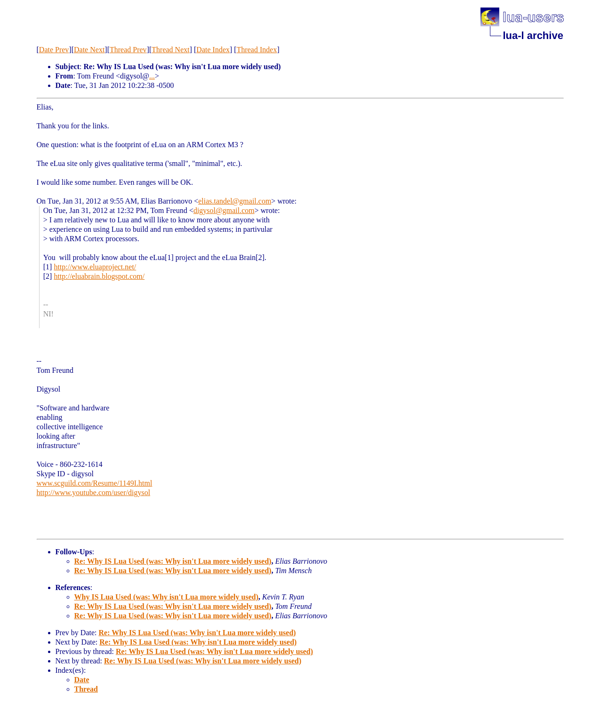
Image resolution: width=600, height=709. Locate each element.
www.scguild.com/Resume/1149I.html (94, 483)
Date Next (89, 50)
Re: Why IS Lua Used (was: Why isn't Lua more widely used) (173, 561)
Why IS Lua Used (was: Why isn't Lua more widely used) (166, 597)
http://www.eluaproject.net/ (95, 267)
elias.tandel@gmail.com (234, 201)
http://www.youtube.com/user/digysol (94, 492)
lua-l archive (533, 35)
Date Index (213, 50)
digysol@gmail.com (224, 210)
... (152, 76)
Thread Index (257, 50)
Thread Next (170, 50)
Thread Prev (128, 50)
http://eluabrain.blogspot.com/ (99, 276)
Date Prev (54, 50)
